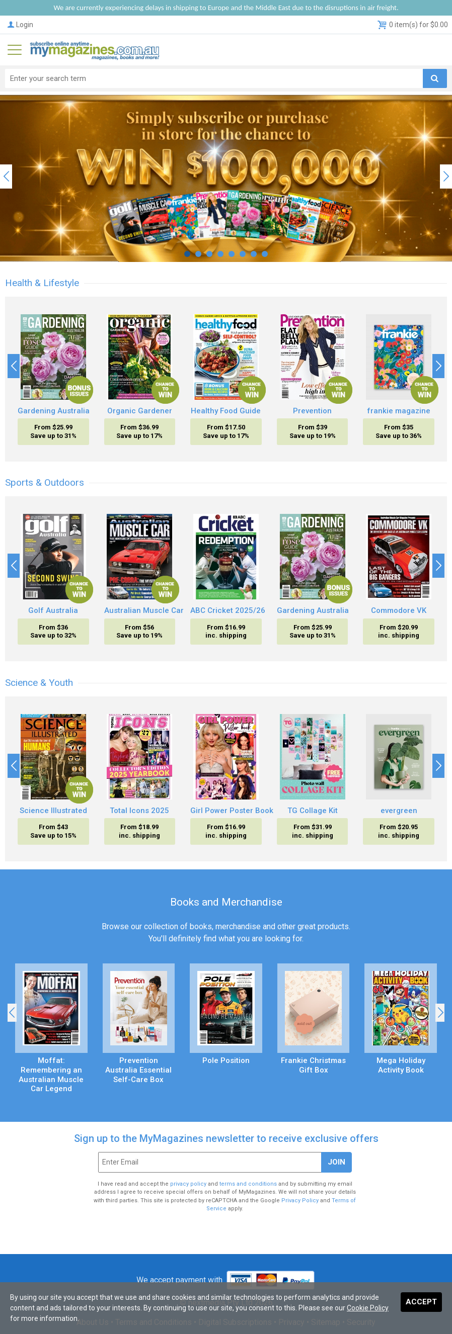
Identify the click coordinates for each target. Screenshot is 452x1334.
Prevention (312, 410)
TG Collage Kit (312, 810)
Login (19, 25)
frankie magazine (398, 410)
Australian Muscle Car (144, 610)
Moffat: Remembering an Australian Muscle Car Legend (51, 1074)
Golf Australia (53, 610)
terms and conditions (248, 1184)
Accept (421, 1301)
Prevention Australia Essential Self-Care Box (138, 1070)
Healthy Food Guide (226, 410)
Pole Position (226, 1060)
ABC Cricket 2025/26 (227, 610)
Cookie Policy (368, 1308)
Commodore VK (398, 610)
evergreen (399, 810)
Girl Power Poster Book (231, 810)
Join (336, 1162)
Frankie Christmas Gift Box (313, 1065)
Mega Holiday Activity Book (400, 1065)
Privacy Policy (300, 1200)
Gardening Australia (54, 410)
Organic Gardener (139, 410)
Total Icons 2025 (139, 810)
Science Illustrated (53, 810)
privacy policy (188, 1184)
